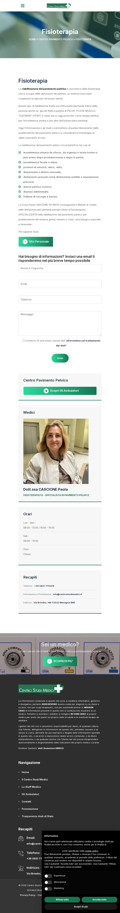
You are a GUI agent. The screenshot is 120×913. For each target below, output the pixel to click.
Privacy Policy (27, 895)
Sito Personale (36, 241)
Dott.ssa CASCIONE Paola (45, 489)
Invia (60, 358)
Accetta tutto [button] (99, 899)
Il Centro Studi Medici (35, 779)
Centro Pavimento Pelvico (55, 39)
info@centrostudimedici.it (67, 594)
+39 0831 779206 (44, 586)
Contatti (26, 801)
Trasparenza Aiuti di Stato (37, 816)
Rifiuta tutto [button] (62, 899)
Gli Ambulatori (30, 794)
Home (32, 39)
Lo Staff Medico (31, 786)
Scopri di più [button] (81, 906)
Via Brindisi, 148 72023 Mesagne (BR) (54, 602)
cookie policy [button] (91, 851)
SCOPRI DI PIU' (60, 661)
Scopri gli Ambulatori (61, 390)
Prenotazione (30, 808)
